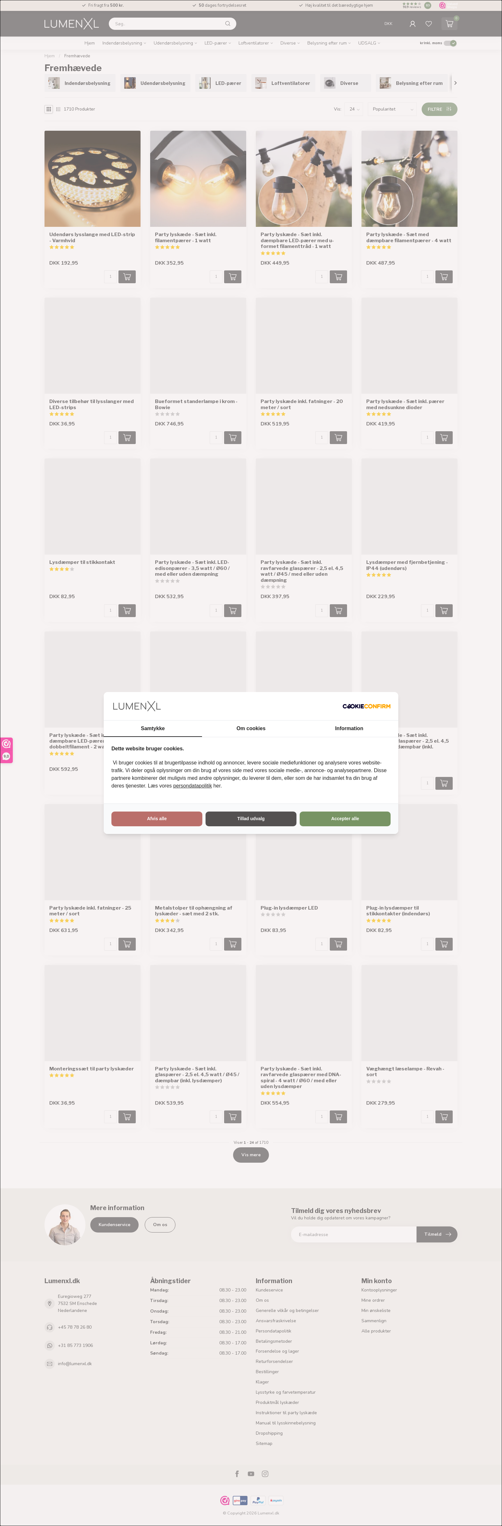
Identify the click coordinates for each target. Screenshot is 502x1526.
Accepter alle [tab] (345, 818)
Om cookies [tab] (251, 728)
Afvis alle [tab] (156, 818)
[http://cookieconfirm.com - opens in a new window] (367, 706)
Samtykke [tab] (153, 728)
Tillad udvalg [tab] (250, 818)
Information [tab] (349, 728)
